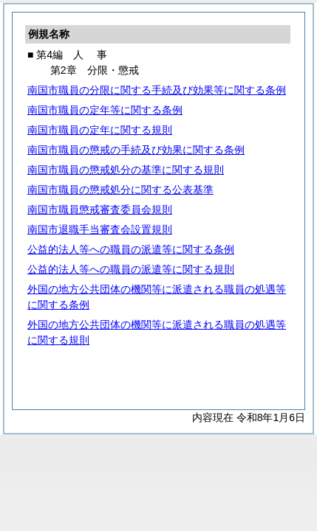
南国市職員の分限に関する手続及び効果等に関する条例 (156, 90)
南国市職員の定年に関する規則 (99, 130)
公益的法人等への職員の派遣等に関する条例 (130, 249)
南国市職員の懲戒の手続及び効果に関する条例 (136, 150)
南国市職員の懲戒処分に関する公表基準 (120, 189)
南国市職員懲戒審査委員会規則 (99, 209)
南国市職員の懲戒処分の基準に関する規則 (125, 170)
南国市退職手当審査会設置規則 (99, 229)
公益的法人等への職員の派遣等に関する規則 (130, 269)
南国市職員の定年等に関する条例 (105, 110)
